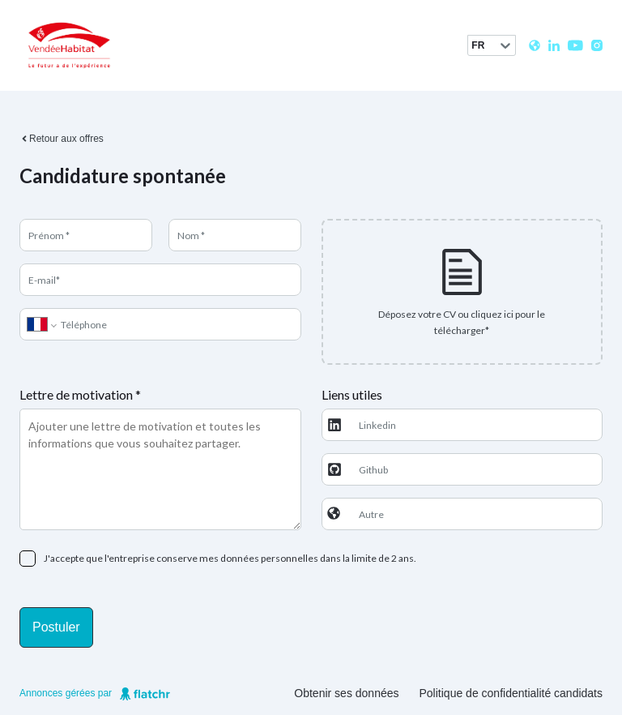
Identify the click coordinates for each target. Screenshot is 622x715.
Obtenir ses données (346, 693)
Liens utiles (352, 394)
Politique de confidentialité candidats (511, 693)
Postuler (56, 627)
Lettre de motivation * (80, 394)
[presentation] (462, 292)
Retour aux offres (61, 138)
